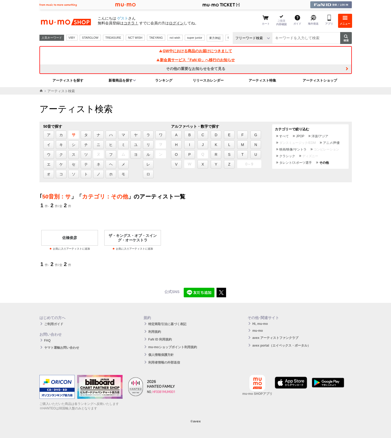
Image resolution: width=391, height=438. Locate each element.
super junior (194, 37)
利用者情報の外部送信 (164, 362)
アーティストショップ (320, 80)
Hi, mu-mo (260, 324)
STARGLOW (90, 37)
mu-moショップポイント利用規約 (172, 347)
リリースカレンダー (208, 80)
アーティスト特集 (262, 80)
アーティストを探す (67, 80)
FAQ (47, 340)
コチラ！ (131, 23)
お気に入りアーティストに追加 (69, 248)
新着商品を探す (121, 80)
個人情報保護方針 (161, 355)
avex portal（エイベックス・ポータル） (281, 345)
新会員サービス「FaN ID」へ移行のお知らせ (195, 60)
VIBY (72, 37)
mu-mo (257, 331)
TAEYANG (156, 37)
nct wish (175, 37)
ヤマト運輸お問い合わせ (61, 347)
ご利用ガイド (53, 324)
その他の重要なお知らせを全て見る (195, 69)
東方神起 (215, 37)
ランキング (163, 80)
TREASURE (113, 37)
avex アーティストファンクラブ (275, 338)
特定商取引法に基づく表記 (167, 324)
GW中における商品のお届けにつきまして (195, 51)
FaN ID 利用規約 (160, 339)
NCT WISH (135, 37)
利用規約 (154, 332)
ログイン (176, 23)
